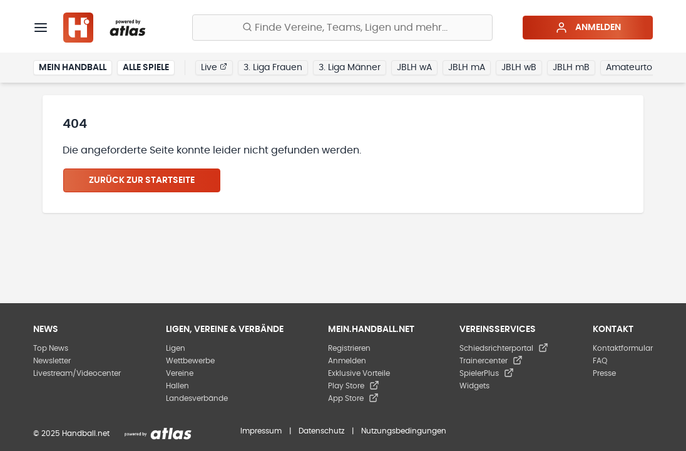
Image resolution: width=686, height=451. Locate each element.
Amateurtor (630, 67)
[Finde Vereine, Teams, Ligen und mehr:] (342, 27)
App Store (353, 398)
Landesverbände (197, 398)
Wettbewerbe (190, 361)
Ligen (175, 348)
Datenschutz (321, 431)
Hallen (177, 386)
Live (214, 67)
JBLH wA (414, 67)
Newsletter (52, 361)
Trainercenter (491, 361)
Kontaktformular (623, 348)
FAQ (600, 361)
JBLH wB (518, 67)
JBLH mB (571, 67)
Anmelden (588, 27)
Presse (604, 373)
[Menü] (40, 28)
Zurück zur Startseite (142, 180)
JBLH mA (466, 67)
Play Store (353, 386)
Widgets (474, 386)
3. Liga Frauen (272, 67)
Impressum (261, 431)
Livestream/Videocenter (77, 373)
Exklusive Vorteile (359, 373)
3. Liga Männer (350, 67)
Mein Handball (72, 67)
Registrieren (349, 348)
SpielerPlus (486, 373)
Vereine (179, 373)
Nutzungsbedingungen (403, 431)
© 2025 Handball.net (71, 433)
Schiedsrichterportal (503, 348)
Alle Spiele (146, 67)
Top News (50, 348)
